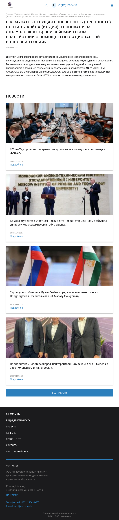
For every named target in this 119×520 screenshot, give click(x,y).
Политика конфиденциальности (59, 513)
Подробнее (16, 164)
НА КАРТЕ (12, 495)
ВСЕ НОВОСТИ (59, 393)
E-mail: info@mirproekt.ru (19, 506)
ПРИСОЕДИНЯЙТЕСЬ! (17, 451)
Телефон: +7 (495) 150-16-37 (22, 502)
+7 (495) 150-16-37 (67, 5)
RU (54, 5)
